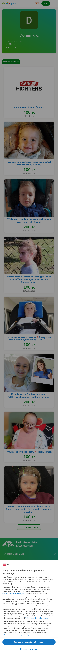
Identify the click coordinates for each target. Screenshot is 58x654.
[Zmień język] (6, 564)
